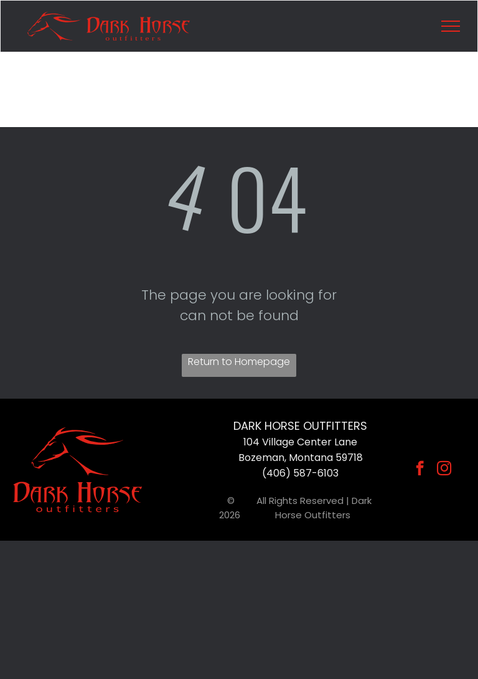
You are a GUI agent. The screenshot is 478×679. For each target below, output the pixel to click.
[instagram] (444, 469)
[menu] (450, 26)
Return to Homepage (239, 361)
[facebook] (420, 469)
